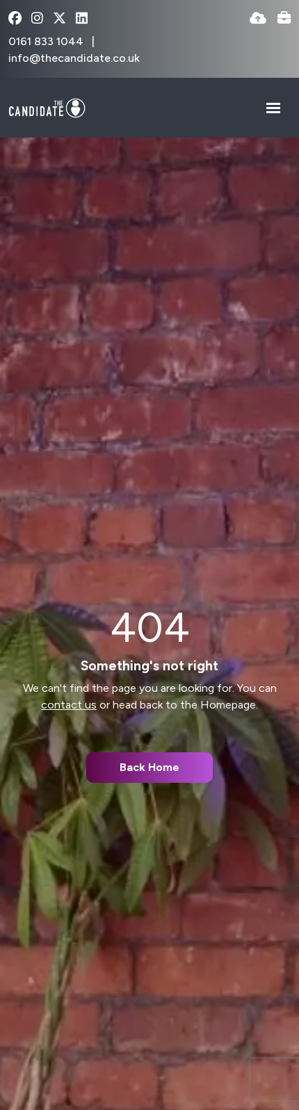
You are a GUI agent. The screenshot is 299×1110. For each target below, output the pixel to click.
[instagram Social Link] (37, 19)
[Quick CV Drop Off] (258, 19)
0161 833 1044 (47, 41)
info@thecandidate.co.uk (74, 58)
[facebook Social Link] (15, 19)
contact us (69, 704)
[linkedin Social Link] (82, 19)
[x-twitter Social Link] (59, 19)
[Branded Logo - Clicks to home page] (47, 108)
